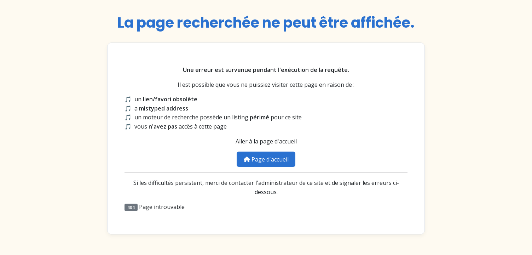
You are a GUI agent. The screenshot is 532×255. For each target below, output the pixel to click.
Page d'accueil (266, 159)
